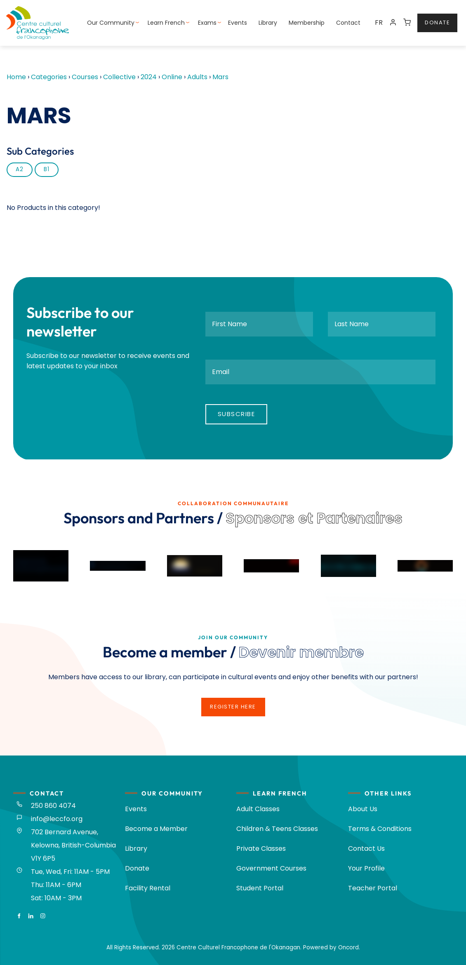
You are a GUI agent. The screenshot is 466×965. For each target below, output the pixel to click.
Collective (119, 77)
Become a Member (156, 828)
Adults (197, 77)
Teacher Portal (372, 888)
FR (379, 22)
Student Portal (259, 888)
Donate (137, 868)
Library (268, 23)
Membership (307, 23)
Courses (85, 77)
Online (172, 77)
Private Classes (261, 848)
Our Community (110, 23)
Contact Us (366, 848)
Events (237, 23)
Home (16, 77)
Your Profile (366, 868)
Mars (220, 77)
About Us (362, 809)
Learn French (166, 23)
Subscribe (236, 414)
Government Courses (271, 868)
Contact (348, 23)
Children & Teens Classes (277, 828)
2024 (149, 77)
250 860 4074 (53, 805)
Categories (49, 77)
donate (429, 18)
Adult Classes (258, 809)
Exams (207, 23)
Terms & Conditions (380, 828)
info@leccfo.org (56, 819)
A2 (20, 169)
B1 (46, 169)
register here (233, 702)
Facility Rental (147, 888)
